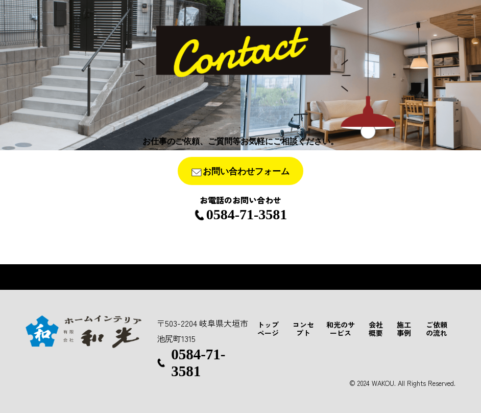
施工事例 (404, 328)
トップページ (268, 328)
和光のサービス (340, 328)
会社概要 (376, 328)
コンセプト (303, 328)
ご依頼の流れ (436, 328)
